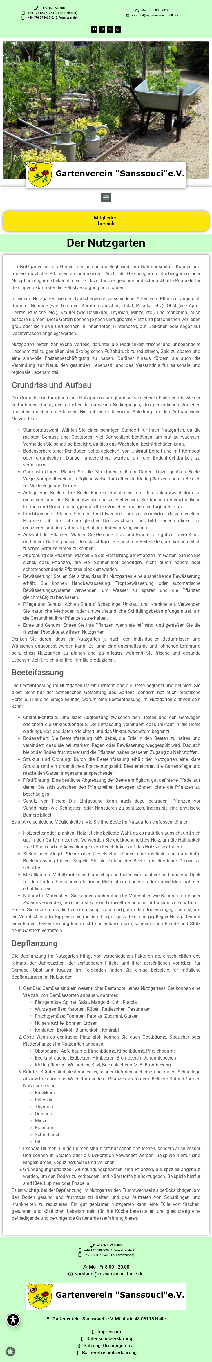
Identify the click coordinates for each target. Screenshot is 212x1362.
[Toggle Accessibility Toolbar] (13, 1320)
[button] (9, 111)
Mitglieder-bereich (106, 220)
